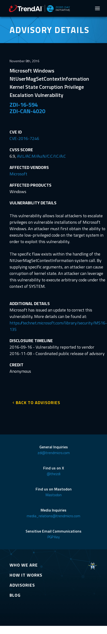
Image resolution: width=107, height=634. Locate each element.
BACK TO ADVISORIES (38, 402)
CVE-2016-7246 (24, 138)
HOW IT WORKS (26, 575)
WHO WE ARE (24, 565)
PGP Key (54, 537)
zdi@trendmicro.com (53, 453)
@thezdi (53, 474)
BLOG (15, 595)
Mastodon (54, 495)
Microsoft (18, 174)
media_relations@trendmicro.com (53, 516)
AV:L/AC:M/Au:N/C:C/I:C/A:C (41, 156)
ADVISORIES (22, 585)
